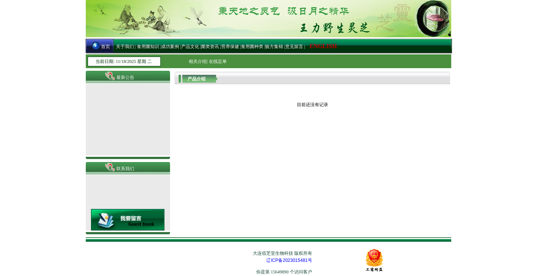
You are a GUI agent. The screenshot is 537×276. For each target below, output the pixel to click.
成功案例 (170, 46)
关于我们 (125, 46)
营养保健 (230, 46)
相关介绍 (198, 61)
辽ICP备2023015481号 (289, 260)
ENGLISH (323, 46)
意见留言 (294, 46)
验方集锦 (274, 46)
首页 (105, 46)
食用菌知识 (147, 46)
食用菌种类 (252, 46)
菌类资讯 (210, 46)
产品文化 (190, 46)
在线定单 (218, 61)
